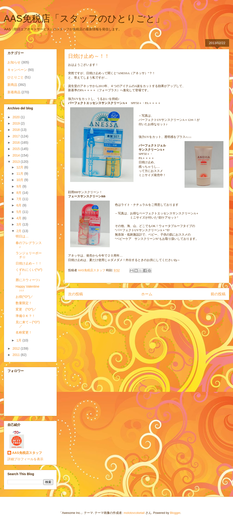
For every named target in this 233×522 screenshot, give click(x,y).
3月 (19, 224)
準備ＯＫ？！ (25, 316)
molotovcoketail (134, 513)
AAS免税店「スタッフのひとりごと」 (84, 18)
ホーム (146, 294)
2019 (17, 123)
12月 (20, 167)
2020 (17, 117)
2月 (19, 231)
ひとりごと (15, 77)
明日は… (22, 236)
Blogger (175, 513)
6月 (19, 205)
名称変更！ (24, 332)
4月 (19, 218)
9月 (19, 186)
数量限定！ (24, 303)
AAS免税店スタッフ (27, 453)
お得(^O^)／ (24, 297)
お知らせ (14, 62)
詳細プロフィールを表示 (25, 459)
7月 (19, 199)
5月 (19, 212)
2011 (17, 355)
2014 (17, 155)
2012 (17, 348)
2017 (17, 136)
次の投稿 (75, 294)
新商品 (12, 85)
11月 (20, 173)
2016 (17, 142)
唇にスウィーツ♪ (28, 280)
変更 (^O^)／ (26, 309)
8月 (19, 193)
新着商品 (14, 92)
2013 (17, 162)
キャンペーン (17, 70)
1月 (19, 340)
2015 (17, 149)
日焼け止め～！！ (29, 263)
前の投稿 (218, 294)
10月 (20, 180)
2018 (17, 130)
